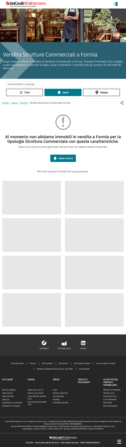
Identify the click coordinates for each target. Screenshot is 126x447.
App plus (6, 399)
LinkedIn (83, 348)
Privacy (33, 363)
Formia (23, 102)
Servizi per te (7, 393)
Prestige (56, 399)
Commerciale (58, 396)
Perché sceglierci (9, 390)
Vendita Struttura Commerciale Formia (50, 102)
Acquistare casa (109, 396)
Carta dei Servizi (17, 363)
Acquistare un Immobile (12, 402)
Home (5, 102)
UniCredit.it (44, 348)
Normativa (107, 402)
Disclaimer (63, 363)
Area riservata (8, 396)
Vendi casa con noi (35, 390)
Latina (14, 102)
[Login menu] (115, 4)
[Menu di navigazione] (119, 441)
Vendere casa (108, 393)
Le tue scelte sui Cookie (105, 363)
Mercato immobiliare (112, 390)
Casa (55, 390)
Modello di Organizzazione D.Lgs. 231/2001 (55, 369)
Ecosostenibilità (110, 399)
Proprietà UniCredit (60, 402)
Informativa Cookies (82, 363)
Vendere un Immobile (11, 406)
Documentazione (110, 406)
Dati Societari (47, 363)
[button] (122, 103)
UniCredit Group (64, 348)
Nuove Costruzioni (60, 393)
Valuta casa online (35, 393)
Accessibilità (84, 369)
